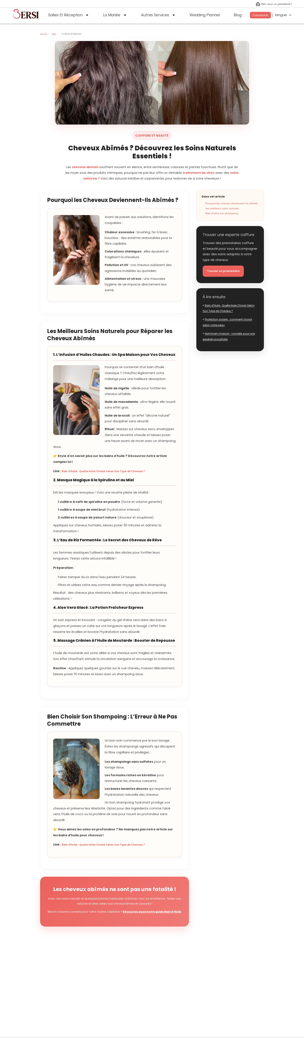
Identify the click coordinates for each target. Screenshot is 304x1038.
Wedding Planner (205, 15)
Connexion (260, 15)
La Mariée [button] (115, 15)
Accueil (44, 34)
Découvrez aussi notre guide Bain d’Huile (152, 911)
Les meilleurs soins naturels (222, 208)
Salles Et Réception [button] (69, 15)
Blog (238, 15)
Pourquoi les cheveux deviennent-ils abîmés (231, 203)
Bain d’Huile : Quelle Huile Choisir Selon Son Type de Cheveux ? (111, 471)
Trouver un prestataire (226, 272)
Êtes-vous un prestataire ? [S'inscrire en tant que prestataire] (271, 4)
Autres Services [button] (159, 15)
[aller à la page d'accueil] (26, 20)
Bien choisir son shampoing (221, 213)
